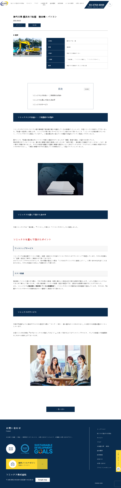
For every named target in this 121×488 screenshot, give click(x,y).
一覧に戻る (60, 408)
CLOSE (87, 87)
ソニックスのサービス (42, 103)
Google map (44, 478)
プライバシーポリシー (104, 467)
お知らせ (100, 458)
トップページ (101, 428)
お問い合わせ (80, 3)
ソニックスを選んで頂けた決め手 (46, 99)
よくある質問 (69, 3)
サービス (29, 3)
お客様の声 (44, 4)
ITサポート (19, 25)
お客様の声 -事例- (103, 446)
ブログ (36, 3)
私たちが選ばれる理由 (17, 3)
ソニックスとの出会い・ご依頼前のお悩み (49, 94)
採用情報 (60, 3)
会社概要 (52, 3)
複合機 (33, 25)
